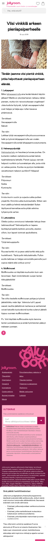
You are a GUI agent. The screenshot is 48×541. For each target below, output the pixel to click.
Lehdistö (22, 395)
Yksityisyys (23, 388)
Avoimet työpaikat (8, 395)
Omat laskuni (6, 380)
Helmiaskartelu (8, 152)
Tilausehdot (6, 376)
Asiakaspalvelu (7, 372)
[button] (3, 3)
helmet (33, 159)
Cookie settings (7, 392)
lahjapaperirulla (14, 94)
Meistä (4, 399)
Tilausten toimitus (25, 380)
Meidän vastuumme (26, 392)
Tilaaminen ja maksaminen (28, 384)
